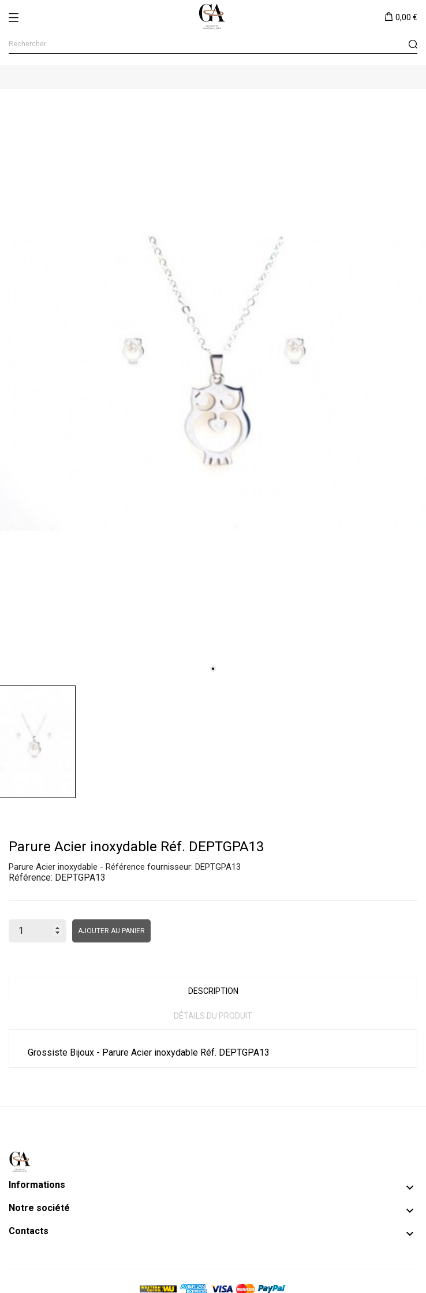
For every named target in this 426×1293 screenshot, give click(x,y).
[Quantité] (37, 930)
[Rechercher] (213, 44)
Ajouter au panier (111, 931)
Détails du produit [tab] (213, 1015)
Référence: (31, 877)
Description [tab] (213, 991)
